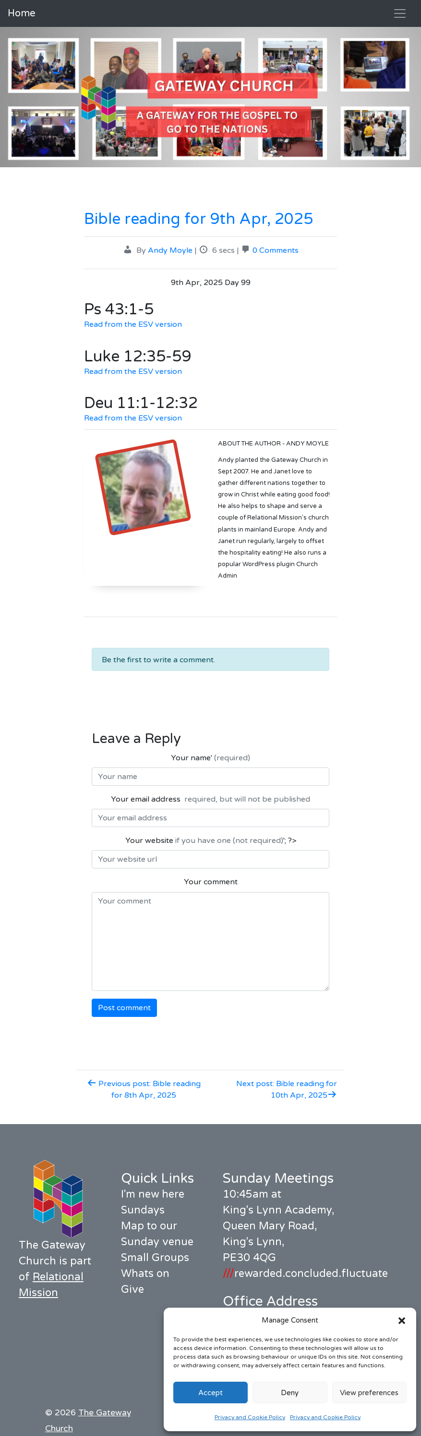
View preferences (369, 1392)
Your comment (211, 882)
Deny (290, 1392)
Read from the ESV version (133, 324)
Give (132, 1289)
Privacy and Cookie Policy (250, 1417)
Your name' (210, 758)
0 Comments (276, 250)
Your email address (210, 799)
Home (22, 13)
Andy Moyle (170, 250)
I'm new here (152, 1194)
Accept (210, 1392)
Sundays (143, 1210)
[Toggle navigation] (399, 13)
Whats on (145, 1273)
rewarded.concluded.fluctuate (305, 1273)
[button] (402, 1320)
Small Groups (155, 1257)
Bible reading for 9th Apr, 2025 (198, 219)
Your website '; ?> (210, 840)
